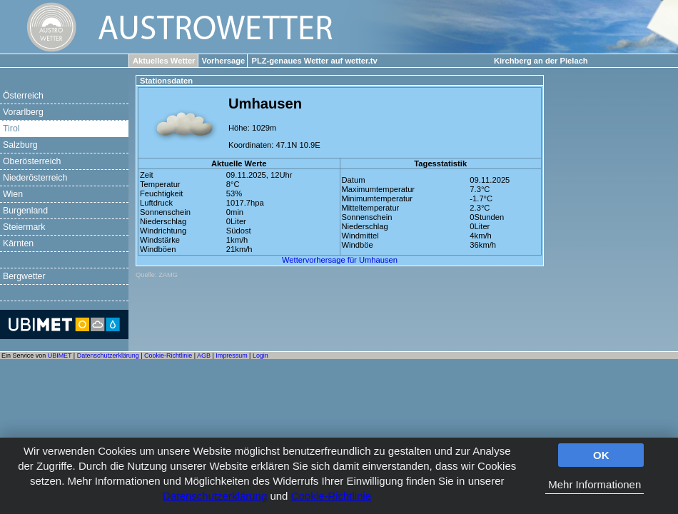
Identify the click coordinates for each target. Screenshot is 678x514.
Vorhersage (224, 60)
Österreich (23, 96)
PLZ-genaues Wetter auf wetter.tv (314, 60)
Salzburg (20, 145)
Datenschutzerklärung (215, 496)
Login (260, 355)
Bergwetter (24, 276)
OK (601, 455)
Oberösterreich (32, 161)
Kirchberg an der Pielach (541, 60)
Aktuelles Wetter (164, 60)
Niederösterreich (35, 178)
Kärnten (18, 243)
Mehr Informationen (594, 484)
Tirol (11, 128)
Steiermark (24, 227)
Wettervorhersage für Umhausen (340, 260)
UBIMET (60, 355)
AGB (204, 355)
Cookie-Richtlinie (331, 496)
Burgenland (25, 211)
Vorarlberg (23, 112)
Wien (13, 194)
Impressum (231, 355)
